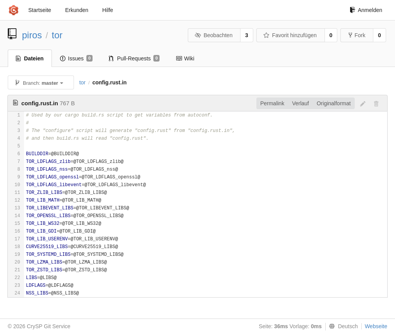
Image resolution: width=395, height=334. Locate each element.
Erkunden (76, 10)
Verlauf (300, 103)
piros (32, 35)
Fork (357, 35)
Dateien (30, 58)
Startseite (39, 10)
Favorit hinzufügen (290, 35)
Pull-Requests (134, 58)
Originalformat (334, 103)
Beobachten (213, 35)
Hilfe (107, 10)
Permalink (272, 103)
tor (57, 35)
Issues (76, 58)
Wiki (185, 58)
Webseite (376, 326)
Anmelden (366, 10)
